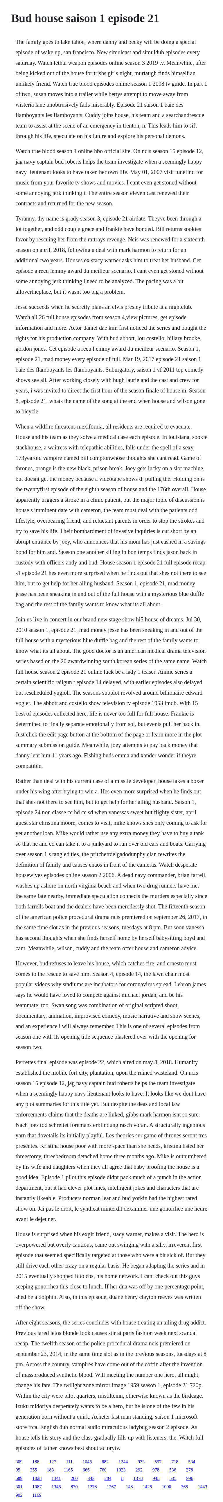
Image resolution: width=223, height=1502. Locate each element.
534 (191, 1461)
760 (103, 1469)
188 (35, 1461)
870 (74, 1486)
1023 (121, 1469)
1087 (37, 1486)
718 (174, 1461)
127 (52, 1461)
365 (184, 1486)
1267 (111, 1486)
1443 (202, 1486)
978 (155, 1469)
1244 (123, 1461)
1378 (138, 1478)
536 (172, 1469)
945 (155, 1478)
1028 (37, 1478)
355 (33, 1469)
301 (18, 1486)
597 (157, 1461)
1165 (68, 1469)
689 (18, 1478)
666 (86, 1469)
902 (18, 1495)
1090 (166, 1486)
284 (107, 1478)
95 (17, 1469)
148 (129, 1486)
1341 (56, 1478)
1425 (147, 1486)
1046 (87, 1461)
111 (69, 1461)
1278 (92, 1486)
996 (189, 1478)
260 (74, 1478)
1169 (36, 1495)
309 (18, 1461)
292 (139, 1469)
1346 (56, 1486)
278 (189, 1469)
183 (50, 1469)
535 (172, 1478)
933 (141, 1461)
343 (90, 1478)
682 (105, 1461)
